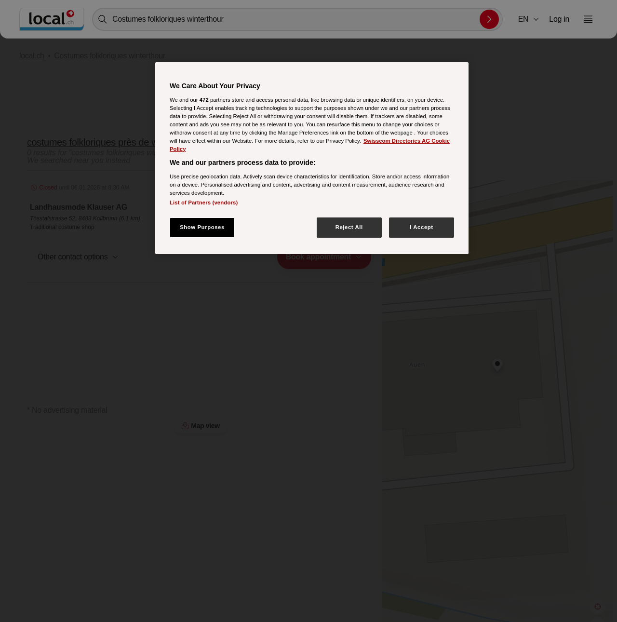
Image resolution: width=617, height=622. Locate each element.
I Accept (421, 227)
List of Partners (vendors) (204, 202)
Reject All (349, 227)
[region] (312, 158)
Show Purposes (202, 227)
